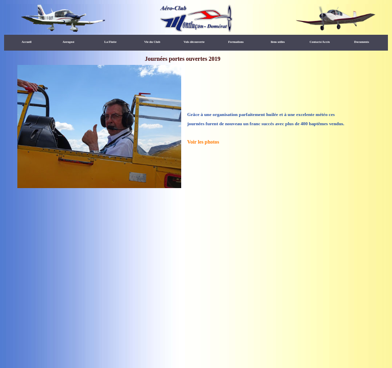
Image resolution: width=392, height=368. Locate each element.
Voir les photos (203, 142)
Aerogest (69, 41)
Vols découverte (194, 41)
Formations (235, 41)
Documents (361, 41)
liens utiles (278, 41)
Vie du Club (152, 41)
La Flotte (110, 41)
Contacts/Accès (319, 41)
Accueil (26, 41)
